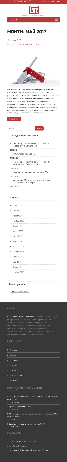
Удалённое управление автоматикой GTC (30, 172)
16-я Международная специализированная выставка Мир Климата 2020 (31, 163)
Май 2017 (17, 262)
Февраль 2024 (19, 206)
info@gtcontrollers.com (18, 446)
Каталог (13, 355)
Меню (14, 19)
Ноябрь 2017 (18, 252)
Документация (16, 375)
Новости (13, 365)
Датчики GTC (14, 40)
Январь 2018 (18, 247)
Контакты (14, 380)
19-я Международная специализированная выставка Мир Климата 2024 (31, 144)
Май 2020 (17, 211)
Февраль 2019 (19, 226)
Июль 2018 (17, 236)
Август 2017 (18, 257)
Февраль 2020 (19, 216)
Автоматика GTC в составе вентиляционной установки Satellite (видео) (32, 181)
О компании (15, 360)
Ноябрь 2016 (18, 272)
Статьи (38, 44)
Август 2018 (18, 231)
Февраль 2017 (19, 267)
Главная (13, 350)
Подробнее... (14, 119)
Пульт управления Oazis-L (24, 154)
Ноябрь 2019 (18, 221)
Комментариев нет (25, 44)
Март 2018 (17, 241)
